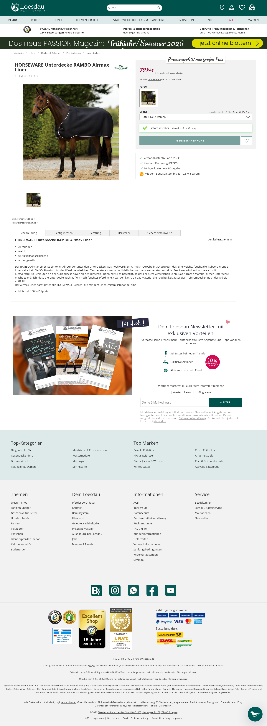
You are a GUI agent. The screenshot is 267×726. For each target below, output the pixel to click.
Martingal (78, 461)
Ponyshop (17, 534)
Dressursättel (19, 461)
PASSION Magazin (83, 528)
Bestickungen (203, 502)
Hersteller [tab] (124, 233)
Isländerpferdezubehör (25, 539)
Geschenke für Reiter (24, 513)
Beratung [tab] (95, 233)
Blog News (204, 392)
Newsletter (201, 518)
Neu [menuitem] (210, 20)
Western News (182, 392)
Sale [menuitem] (231, 20)
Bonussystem (154, 79)
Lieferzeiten (141, 539)
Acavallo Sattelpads (207, 466)
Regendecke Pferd (22, 455)
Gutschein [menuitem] (186, 20)
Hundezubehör (20, 518)
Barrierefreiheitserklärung (150, 518)
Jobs (74, 539)
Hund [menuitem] (58, 20)
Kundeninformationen (147, 534)
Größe (149, 111)
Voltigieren (17, 528)
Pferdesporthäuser (83, 502)
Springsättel (80, 466)
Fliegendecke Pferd (22, 450)
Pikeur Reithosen (144, 455)
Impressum (141, 508)
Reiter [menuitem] (35, 20)
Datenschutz (141, 513)
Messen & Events (82, 544)
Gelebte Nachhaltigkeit (86, 523)
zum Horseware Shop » (23, 218)
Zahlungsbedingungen (148, 549)
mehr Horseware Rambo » (25, 222)
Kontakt (77, 508)
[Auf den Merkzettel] (246, 140)
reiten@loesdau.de (144, 658)
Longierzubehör (21, 508)
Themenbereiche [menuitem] (87, 20)
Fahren (15, 523)
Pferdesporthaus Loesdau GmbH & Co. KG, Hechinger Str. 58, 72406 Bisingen (137, 712)
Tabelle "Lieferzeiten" (161, 705)
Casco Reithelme (205, 450)
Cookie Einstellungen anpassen (167, 718)
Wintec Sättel (142, 466)
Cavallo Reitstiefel (145, 450)
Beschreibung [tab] (28, 233)
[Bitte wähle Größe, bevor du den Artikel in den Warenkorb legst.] (189, 140)
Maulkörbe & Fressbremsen (89, 450)
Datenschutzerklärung (192, 418)
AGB (136, 502)
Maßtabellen (203, 513)
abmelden (160, 421)
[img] (252, 9)
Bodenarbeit (18, 549)
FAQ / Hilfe (140, 528)
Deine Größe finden (242, 112)
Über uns (78, 518)
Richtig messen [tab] (63, 233)
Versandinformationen (147, 544)
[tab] (33, 200)
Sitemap (139, 560)
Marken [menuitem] (253, 20)
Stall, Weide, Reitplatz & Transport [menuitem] (138, 20)
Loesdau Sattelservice (208, 508)
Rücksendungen (144, 523)
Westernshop (19, 502)
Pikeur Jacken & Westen (148, 461)
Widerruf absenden (146, 554)
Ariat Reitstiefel (204, 455)
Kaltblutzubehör (21, 544)
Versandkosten (176, 73)
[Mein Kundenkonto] (231, 10)
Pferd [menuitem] (12, 20)
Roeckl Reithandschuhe (209, 461)
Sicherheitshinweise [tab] (159, 233)
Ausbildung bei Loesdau (87, 534)
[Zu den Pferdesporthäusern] (222, 8)
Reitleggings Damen (23, 466)
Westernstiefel (81, 455)
